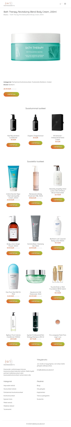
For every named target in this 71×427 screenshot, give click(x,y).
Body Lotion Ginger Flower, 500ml (13, 245)
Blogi (38, 385)
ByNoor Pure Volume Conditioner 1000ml (13, 336)
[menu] (65, 3)
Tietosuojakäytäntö (43, 396)
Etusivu (6, 15)
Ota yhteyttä (41, 389)
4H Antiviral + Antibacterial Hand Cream (57, 137)
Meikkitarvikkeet (9, 406)
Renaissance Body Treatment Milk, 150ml (35, 195)
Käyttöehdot (41, 392)
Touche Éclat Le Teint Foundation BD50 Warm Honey (57, 289)
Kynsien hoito (8, 399)
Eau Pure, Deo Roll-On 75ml (13, 293)
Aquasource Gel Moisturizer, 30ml (35, 293)
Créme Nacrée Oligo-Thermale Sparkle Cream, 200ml (13, 196)
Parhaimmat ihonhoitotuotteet (21, 82)
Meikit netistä (8, 402)
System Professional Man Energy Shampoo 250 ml (35, 336)
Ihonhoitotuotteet (9, 396)
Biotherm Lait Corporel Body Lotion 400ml (57, 240)
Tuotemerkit (36, 82)
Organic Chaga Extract (36, 136)
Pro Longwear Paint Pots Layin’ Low (57, 336)
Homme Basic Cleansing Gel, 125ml (35, 245)
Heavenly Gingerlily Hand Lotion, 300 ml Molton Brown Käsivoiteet (57, 191)
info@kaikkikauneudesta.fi (45, 370)
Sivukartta (40, 399)
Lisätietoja (11, 94)
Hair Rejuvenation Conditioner (13, 137)
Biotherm (43, 82)
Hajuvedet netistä (9, 385)
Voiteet (49, 82)
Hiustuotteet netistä (10, 389)
